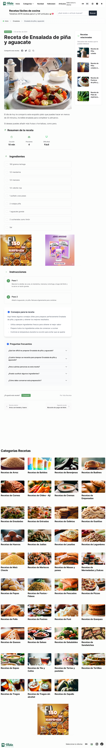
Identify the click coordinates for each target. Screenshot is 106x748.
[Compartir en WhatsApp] (30, 51)
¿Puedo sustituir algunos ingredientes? (37, 374)
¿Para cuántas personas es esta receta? (37, 367)
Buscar (93, 13)
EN (83, 4)
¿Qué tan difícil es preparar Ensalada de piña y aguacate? (37, 351)
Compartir (26, 395)
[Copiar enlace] (33, 51)
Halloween (51, 4)
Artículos (62, 4)
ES (87, 4)
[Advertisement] (53, 433)
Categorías (28, 4)
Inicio (18, 4)
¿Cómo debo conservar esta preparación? (37, 380)
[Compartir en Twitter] (26, 51)
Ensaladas (16, 21)
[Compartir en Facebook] (22, 51)
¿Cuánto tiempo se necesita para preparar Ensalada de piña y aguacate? (37, 358)
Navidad (40, 4)
